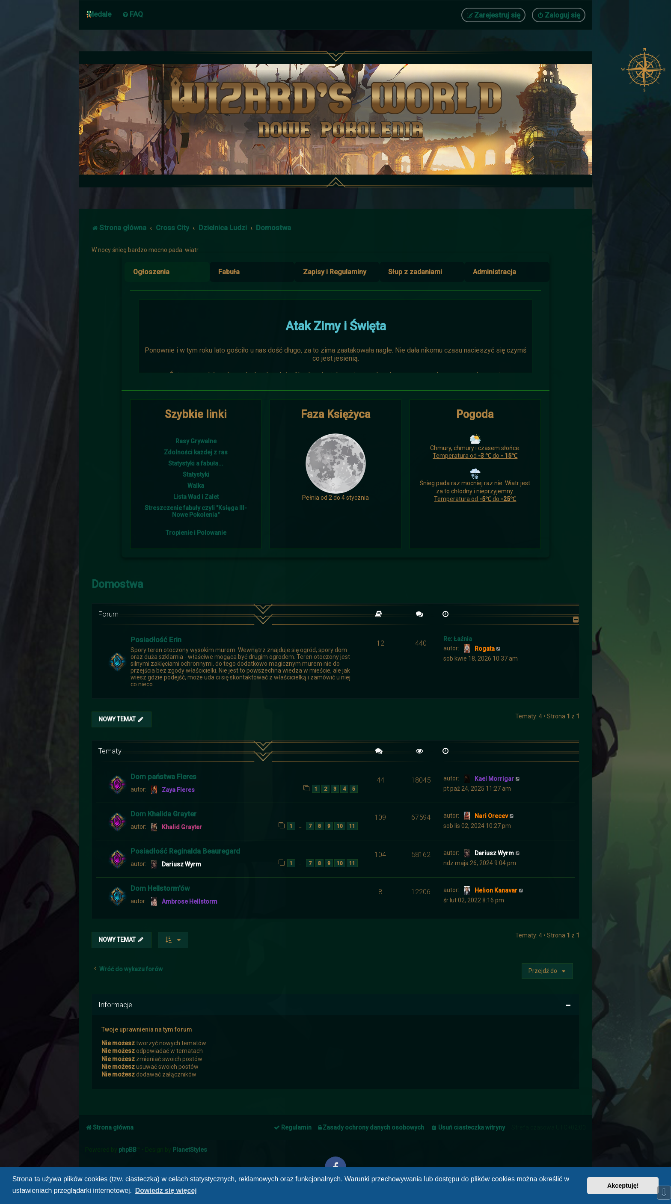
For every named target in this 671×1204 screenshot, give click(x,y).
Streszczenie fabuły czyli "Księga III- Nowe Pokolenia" (196, 511)
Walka (195, 485)
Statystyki (196, 474)
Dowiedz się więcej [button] (166, 1190)
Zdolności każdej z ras (196, 452)
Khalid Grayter (182, 827)
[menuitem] (132, 14)
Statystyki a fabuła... (195, 463)
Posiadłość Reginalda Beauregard (185, 851)
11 (352, 826)
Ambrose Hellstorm (189, 901)
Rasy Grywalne (196, 441)
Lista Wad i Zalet (196, 496)
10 (340, 826)
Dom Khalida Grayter (163, 814)
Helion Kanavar (496, 890)
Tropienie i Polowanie (196, 532)
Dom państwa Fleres (163, 776)
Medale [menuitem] (99, 14)
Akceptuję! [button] (623, 1185)
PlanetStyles (189, 1149)
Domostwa (117, 584)
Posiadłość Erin (156, 639)
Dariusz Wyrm (181, 864)
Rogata (485, 648)
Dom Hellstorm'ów (160, 888)
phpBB (128, 1149)
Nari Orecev (491, 816)
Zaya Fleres (178, 789)
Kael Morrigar (494, 778)
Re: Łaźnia (457, 638)
